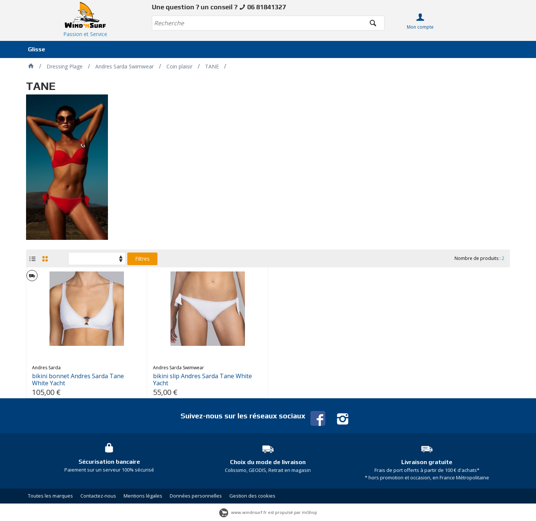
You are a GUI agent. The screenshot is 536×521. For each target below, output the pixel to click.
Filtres (142, 258)
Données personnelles (196, 495)
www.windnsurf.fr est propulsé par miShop (268, 512)
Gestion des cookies (252, 495)
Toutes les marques (50, 495)
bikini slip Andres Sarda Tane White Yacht (202, 380)
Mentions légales (143, 495)
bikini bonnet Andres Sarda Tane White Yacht (78, 380)
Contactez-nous (98, 495)
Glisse (36, 49)
